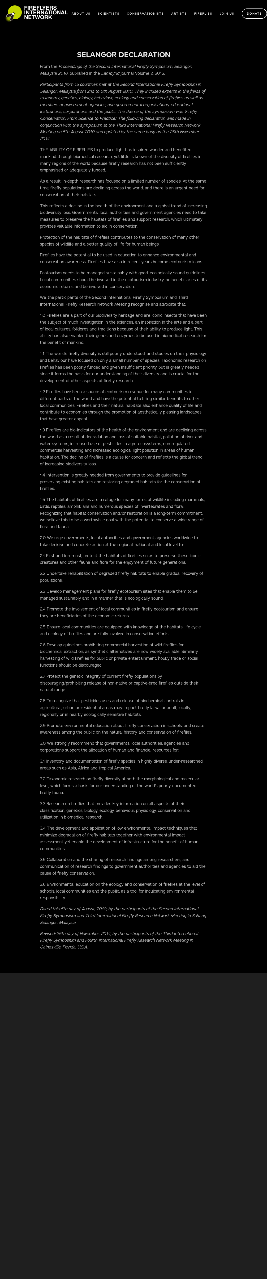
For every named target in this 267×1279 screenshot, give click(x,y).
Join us (227, 13)
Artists (179, 13)
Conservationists (145, 13)
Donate (254, 13)
